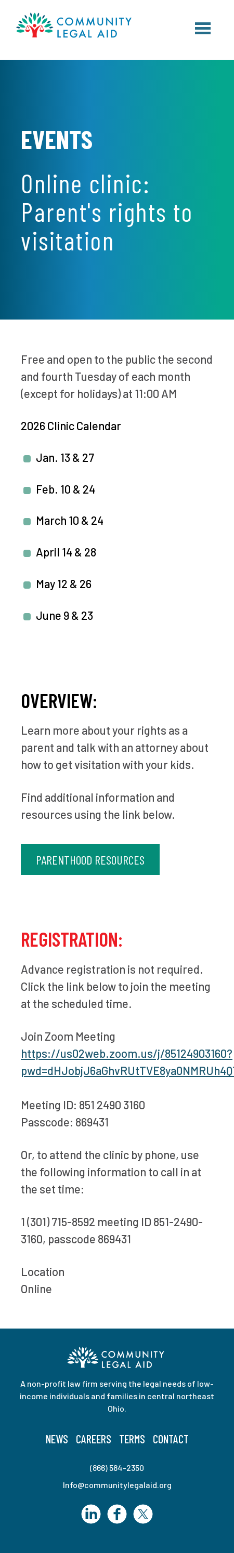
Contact (171, 1438)
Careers (93, 1438)
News (57, 1438)
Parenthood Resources (90, 859)
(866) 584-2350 (117, 1467)
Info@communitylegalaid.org (117, 1485)
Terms (132, 1438)
